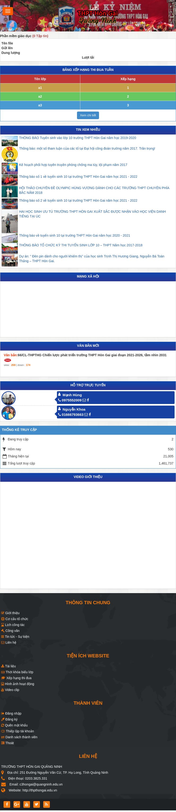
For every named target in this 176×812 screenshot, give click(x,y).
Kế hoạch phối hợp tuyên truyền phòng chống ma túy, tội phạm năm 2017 (73, 165)
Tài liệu (8, 666)
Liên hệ (8, 642)
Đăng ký (9, 719)
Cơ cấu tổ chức (14, 619)
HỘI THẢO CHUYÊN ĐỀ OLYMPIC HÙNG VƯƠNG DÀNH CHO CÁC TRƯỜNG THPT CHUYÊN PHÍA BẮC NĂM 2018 (94, 190)
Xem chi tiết (88, 115)
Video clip (10, 690)
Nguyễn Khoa (74, 409)
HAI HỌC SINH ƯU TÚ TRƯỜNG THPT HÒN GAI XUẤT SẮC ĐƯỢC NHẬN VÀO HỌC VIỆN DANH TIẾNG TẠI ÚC (92, 214)
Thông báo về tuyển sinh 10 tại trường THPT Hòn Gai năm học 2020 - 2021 (74, 235)
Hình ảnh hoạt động (17, 684)
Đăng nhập (11, 713)
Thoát (7, 743)
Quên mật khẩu (14, 725)
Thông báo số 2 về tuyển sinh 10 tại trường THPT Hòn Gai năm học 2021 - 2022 (78, 200)
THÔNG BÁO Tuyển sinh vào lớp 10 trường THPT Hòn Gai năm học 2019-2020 (77, 138)
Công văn (10, 631)
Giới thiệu (10, 613)
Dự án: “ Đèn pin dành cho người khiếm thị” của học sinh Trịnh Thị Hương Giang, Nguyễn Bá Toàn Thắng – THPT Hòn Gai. (91, 258)
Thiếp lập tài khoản (17, 731)
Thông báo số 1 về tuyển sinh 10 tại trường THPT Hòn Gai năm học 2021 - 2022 (78, 176)
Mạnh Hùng (72, 395)
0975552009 (70, 400)
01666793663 (71, 415)
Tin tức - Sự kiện (15, 636)
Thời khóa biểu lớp (17, 672)
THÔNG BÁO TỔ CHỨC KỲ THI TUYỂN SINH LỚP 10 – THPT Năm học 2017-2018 (80, 245)
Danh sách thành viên (19, 737)
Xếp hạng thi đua (16, 678)
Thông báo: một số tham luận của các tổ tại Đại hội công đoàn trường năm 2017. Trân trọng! (87, 148)
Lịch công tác (13, 625)
